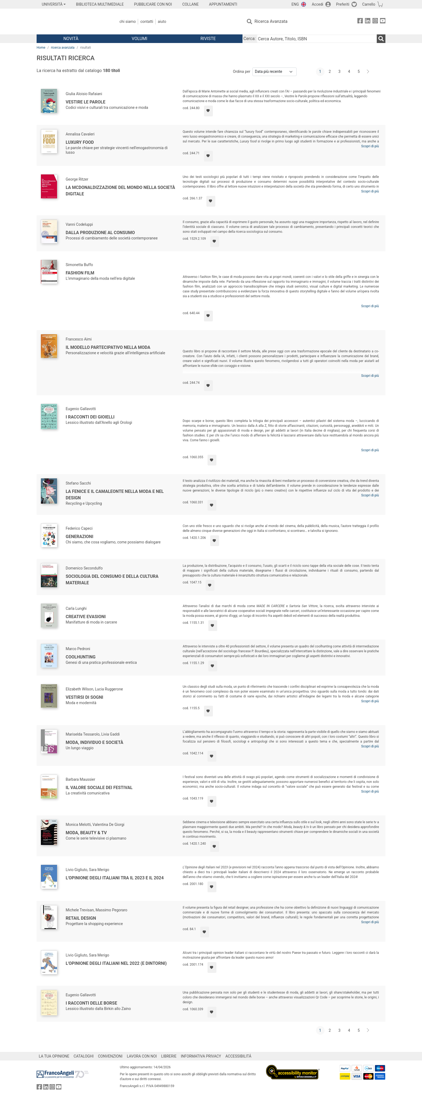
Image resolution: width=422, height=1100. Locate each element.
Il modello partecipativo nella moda (108, 347)
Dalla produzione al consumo (100, 232)
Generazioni (79, 536)
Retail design (81, 918)
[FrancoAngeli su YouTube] (382, 21)
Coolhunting (81, 657)
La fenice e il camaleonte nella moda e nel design (115, 494)
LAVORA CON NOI (142, 1056)
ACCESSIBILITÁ (238, 1056)
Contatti (146, 21)
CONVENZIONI (110, 1056)
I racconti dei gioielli (90, 417)
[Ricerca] (381, 38)
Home (41, 47)
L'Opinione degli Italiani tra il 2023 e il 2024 (115, 877)
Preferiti (342, 4)
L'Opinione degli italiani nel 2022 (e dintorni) (116, 963)
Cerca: (250, 38)
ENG (295, 4)
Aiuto (162, 21)
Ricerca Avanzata (271, 21)
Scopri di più (370, 146)
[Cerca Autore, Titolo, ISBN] (317, 38)
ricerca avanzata (63, 47)
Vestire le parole (85, 102)
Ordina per (241, 71)
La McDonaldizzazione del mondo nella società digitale (120, 190)
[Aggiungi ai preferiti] (208, 111)
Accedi (317, 4)
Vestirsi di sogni (84, 697)
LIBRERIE (169, 1056)
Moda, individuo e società (94, 742)
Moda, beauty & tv (86, 832)
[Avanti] (368, 71)
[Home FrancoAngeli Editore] (72, 21)
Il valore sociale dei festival (99, 787)
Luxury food (80, 142)
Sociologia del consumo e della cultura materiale (112, 579)
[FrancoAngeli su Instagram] (375, 21)
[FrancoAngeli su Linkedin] (367, 21)
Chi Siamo (127, 21)
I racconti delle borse (91, 1003)
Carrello (368, 4)
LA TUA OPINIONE (54, 1056)
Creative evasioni (86, 616)
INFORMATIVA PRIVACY (201, 1056)
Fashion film (80, 272)
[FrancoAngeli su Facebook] (360, 21)
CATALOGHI (84, 1056)
